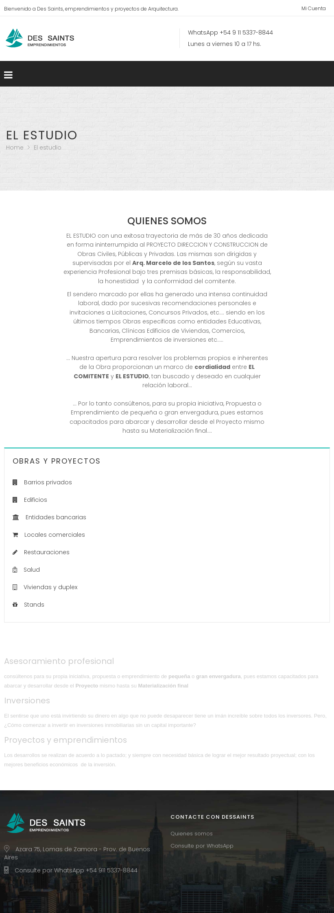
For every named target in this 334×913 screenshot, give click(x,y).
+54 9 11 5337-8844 (246, 32)
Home (15, 147)
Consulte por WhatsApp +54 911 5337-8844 (76, 870)
